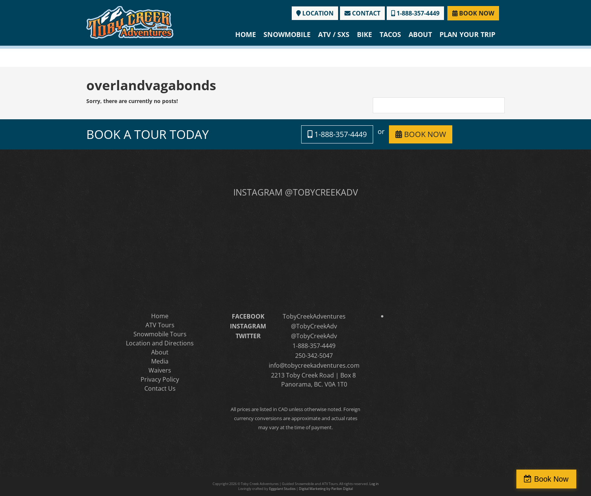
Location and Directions (160, 343)
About (420, 34)
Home (245, 34)
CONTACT (362, 13)
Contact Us (160, 388)
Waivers (160, 370)
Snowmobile (287, 34)
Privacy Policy (160, 379)
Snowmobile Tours (160, 334)
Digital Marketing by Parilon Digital (326, 488)
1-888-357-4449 (415, 13)
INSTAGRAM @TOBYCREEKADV (295, 192)
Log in (374, 483)
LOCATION (315, 13)
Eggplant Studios (282, 488)
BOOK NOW (473, 13)
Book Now (558, 479)
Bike (364, 34)
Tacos (390, 34)
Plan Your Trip (467, 34)
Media (159, 361)
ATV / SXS (333, 34)
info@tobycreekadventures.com (314, 365)
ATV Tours (160, 325)
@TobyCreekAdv (314, 326)
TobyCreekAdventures (314, 316)
